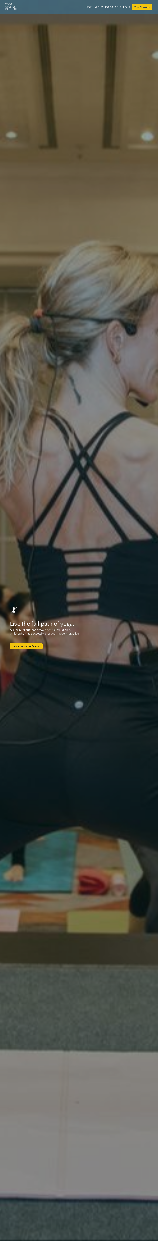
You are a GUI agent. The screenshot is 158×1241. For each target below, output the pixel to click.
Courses (99, 6)
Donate (109, 6)
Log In (126, 6)
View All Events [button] (142, 7)
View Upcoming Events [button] (26, 646)
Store (118, 6)
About (89, 6)
